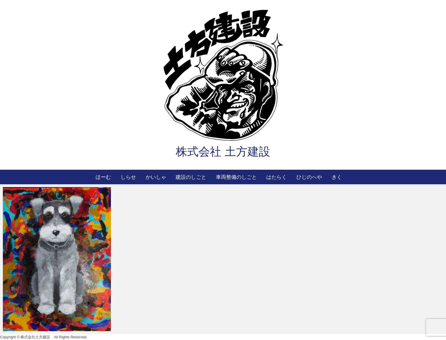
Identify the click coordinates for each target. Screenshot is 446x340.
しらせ (128, 176)
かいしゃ (156, 176)
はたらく (276, 176)
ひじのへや (309, 176)
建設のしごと (190, 176)
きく (337, 176)
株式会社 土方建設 (223, 151)
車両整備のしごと (236, 176)
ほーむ (103, 176)
